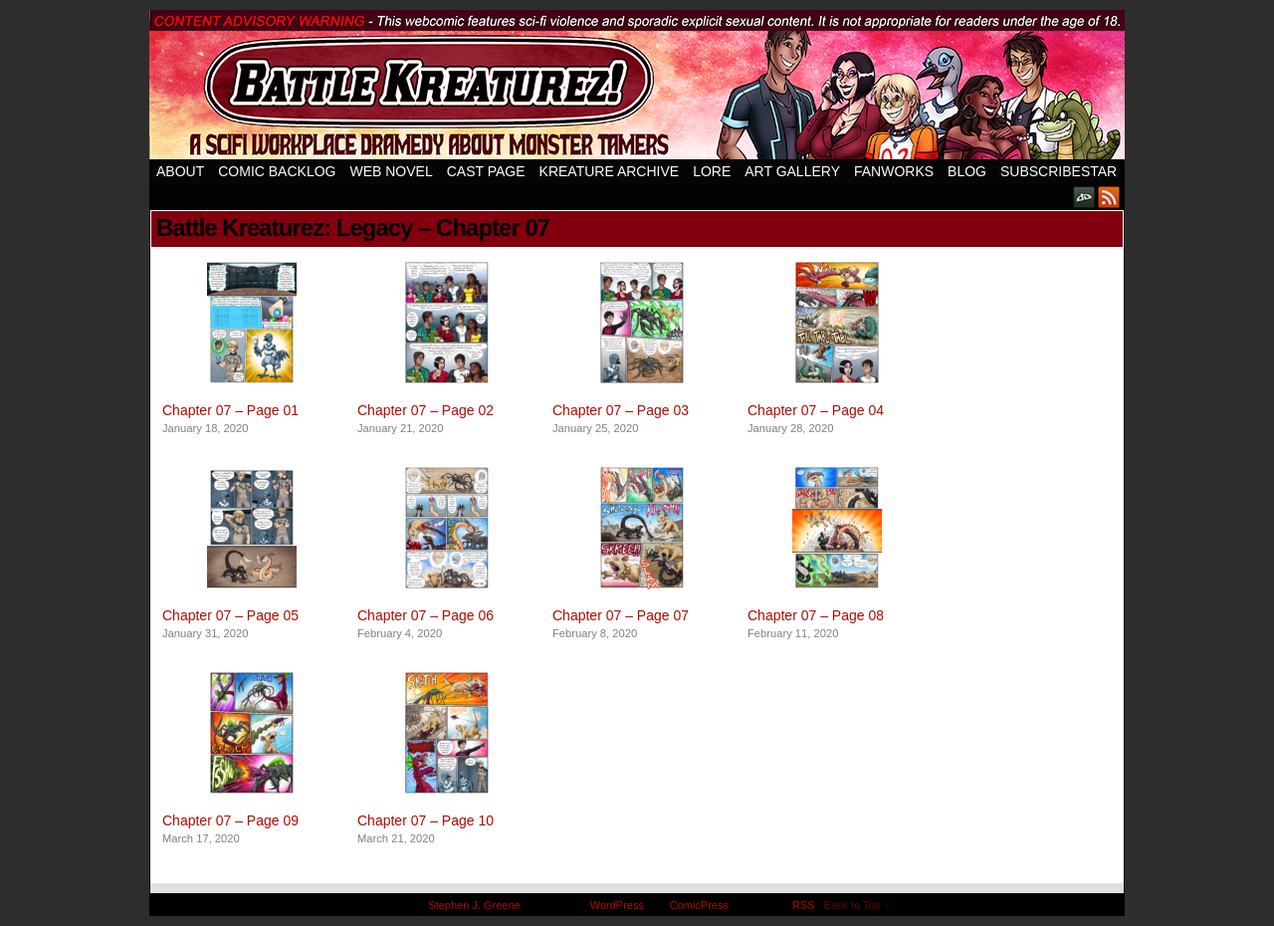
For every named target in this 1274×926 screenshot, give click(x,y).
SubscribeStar (1058, 171)
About (180, 171)
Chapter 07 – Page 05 (230, 615)
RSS (1109, 196)
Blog (967, 171)
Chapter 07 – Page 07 (620, 615)
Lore (712, 171)
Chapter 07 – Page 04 (815, 410)
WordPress (617, 905)
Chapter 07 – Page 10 (425, 820)
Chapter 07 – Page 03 (620, 410)
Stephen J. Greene (474, 905)
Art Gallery (792, 171)
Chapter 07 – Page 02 (425, 410)
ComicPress (699, 905)
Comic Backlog (276, 171)
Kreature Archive (609, 171)
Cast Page (486, 171)
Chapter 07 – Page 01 (230, 410)
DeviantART (1084, 196)
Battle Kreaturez (637, 84)
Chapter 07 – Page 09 (230, 820)
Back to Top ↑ (857, 905)
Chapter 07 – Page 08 (815, 615)
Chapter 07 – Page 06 (425, 615)
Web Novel (390, 171)
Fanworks (894, 171)
